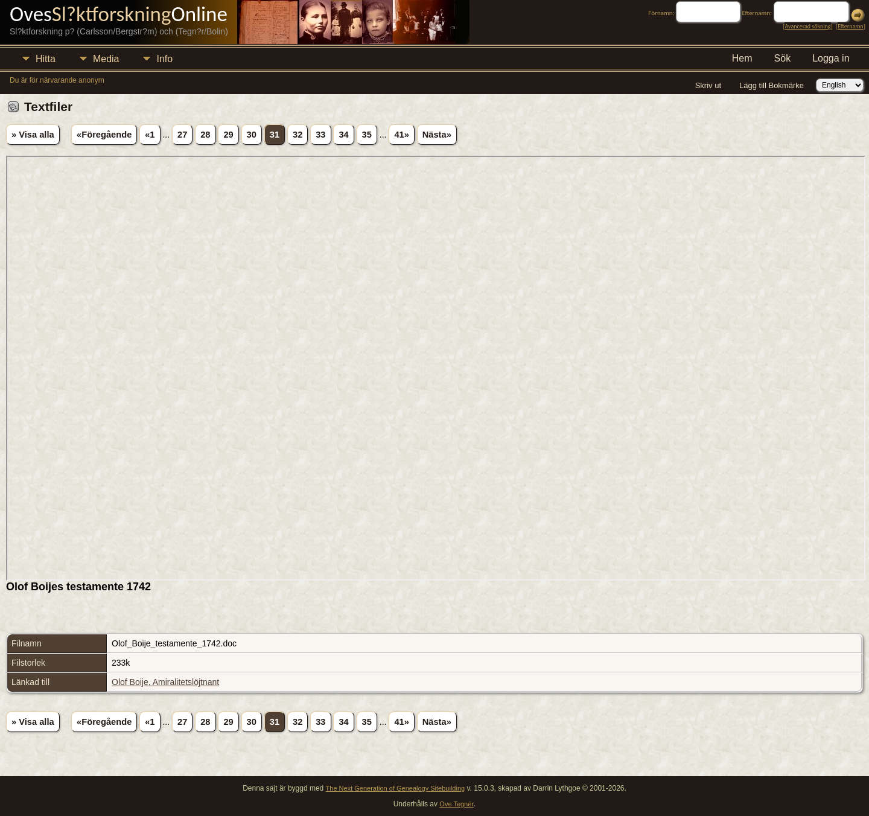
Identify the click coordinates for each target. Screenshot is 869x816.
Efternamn (850, 26)
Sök (782, 58)
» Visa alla (32, 134)
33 (320, 134)
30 (251, 134)
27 (182, 134)
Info (164, 59)
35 (367, 134)
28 (205, 134)
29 (228, 134)
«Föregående (104, 134)
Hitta (46, 59)
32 (297, 134)
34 (343, 134)
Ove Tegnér (456, 804)
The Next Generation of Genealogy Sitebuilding (395, 788)
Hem (742, 58)
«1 (149, 134)
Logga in (830, 58)
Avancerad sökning (807, 26)
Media (106, 59)
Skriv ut (708, 85)
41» (401, 134)
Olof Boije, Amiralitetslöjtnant (165, 682)
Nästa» (436, 134)
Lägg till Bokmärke (771, 85)
